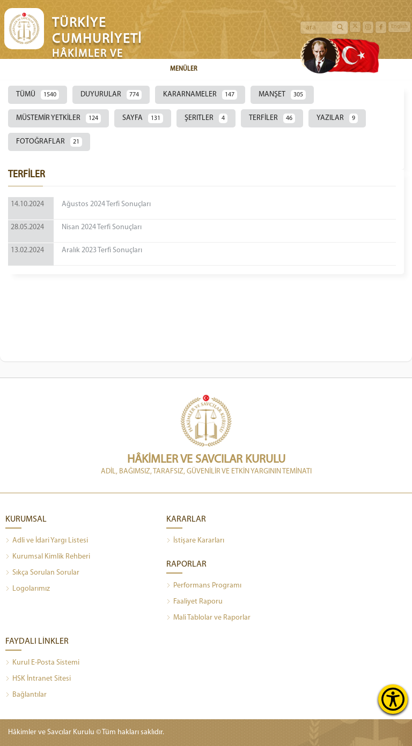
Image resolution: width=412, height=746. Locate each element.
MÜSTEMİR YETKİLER (58, 118)
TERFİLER (272, 118)
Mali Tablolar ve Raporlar (208, 618)
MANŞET (282, 95)
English (399, 26)
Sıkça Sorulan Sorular (42, 573)
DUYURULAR (111, 95)
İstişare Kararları (195, 541)
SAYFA (142, 118)
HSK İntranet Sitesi (38, 679)
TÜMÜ (37, 95)
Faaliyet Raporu (194, 602)
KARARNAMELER (200, 95)
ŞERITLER (206, 118)
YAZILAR (337, 118)
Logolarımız (27, 589)
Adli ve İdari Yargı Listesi (46, 541)
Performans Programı (203, 586)
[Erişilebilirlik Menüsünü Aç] (393, 699)
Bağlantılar (26, 695)
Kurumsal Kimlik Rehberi (47, 557)
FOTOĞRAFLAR (49, 142)
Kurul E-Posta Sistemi (42, 663)
